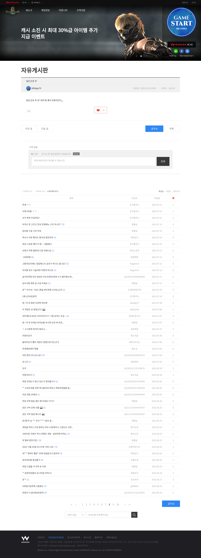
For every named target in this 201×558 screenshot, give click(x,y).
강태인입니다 (134, 315)
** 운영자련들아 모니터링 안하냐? (37, 472)
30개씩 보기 (40, 191)
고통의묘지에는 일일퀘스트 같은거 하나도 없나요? (45, 263)
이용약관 (41, 537)
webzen (12, 2)
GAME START (181, 22)
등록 (163, 161)
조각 (24, 368)
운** (25, 479)
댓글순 (168, 191)
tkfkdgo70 (33, 88)
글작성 (154, 128)
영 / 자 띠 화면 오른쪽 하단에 (34, 302)
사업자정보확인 (82, 545)
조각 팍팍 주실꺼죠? (31, 217)
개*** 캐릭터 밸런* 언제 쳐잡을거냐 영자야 (42, 453)
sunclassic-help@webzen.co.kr (62, 545)
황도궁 (134, 348)
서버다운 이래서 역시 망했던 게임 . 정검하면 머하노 (46, 433)
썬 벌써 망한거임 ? (31, 440)
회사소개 (87, 537)
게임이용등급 (111, 537)
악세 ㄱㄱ (26, 204)
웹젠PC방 (98, 537)
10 (118, 504)
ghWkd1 (134, 486)
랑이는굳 (134, 427)
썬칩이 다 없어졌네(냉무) (34, 492)
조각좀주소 (134, 204)
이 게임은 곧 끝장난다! (33, 309)
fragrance (134, 263)
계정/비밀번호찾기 (186, 56)
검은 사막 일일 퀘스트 (33, 414)
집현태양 (134, 257)
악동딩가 (134, 237)
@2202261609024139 (134, 355)
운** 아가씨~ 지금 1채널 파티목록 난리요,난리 (43, 289)
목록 (171, 128)
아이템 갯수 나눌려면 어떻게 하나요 (39, 270)
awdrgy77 (134, 302)
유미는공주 (134, 250)
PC (26, 2)
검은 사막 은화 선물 (34, 407)
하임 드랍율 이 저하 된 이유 (34, 466)
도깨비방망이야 (134, 289)
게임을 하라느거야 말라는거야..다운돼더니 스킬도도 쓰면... (47, 427)
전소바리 (134, 479)
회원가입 (185, 2)
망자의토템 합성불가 (32, 459)
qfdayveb (134, 309)
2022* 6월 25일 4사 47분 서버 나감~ (39, 446)
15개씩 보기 (27, 191)
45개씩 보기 (53, 191)
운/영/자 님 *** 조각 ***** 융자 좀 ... (37, 420)
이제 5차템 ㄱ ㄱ (29, 211)
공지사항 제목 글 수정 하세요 (36, 283)
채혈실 (134, 224)
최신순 (161, 191)
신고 (28, 111)
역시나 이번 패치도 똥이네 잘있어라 (39, 237)
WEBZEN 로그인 (181, 45)
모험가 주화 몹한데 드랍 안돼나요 (38, 250)
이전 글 (28, 128)
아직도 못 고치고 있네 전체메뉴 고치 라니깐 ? (43, 224)
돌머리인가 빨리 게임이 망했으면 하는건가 (40, 342)
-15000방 (28, 257)
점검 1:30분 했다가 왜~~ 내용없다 (37, 243)
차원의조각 (27, 335)
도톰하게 (134, 459)
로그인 (194, 2)
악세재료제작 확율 (30, 348)
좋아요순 (176, 191)
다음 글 (44, 128)
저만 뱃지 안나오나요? (33, 355)
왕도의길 (134, 335)
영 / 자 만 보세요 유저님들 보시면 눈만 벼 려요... (43, 322)
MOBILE (37, 2)
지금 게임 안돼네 (31, 394)
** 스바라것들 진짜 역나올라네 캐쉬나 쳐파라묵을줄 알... (46, 387)
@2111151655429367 (134, 407)
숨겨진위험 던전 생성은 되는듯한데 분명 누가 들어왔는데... (47, 276)
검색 (134, 515)
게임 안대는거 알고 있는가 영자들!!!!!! (40, 381)
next (156, 56)
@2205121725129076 (134, 368)
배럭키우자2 (134, 342)
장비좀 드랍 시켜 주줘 (31, 230)
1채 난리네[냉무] (29, 296)
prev (136, 56)
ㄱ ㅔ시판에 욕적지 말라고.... (34, 329)
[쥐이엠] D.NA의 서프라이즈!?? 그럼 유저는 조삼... (45, 315)
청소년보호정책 (73, 537)
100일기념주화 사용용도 (34, 486)
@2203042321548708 (134, 381)
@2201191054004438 (134, 276)
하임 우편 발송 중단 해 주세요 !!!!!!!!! (38, 400)
